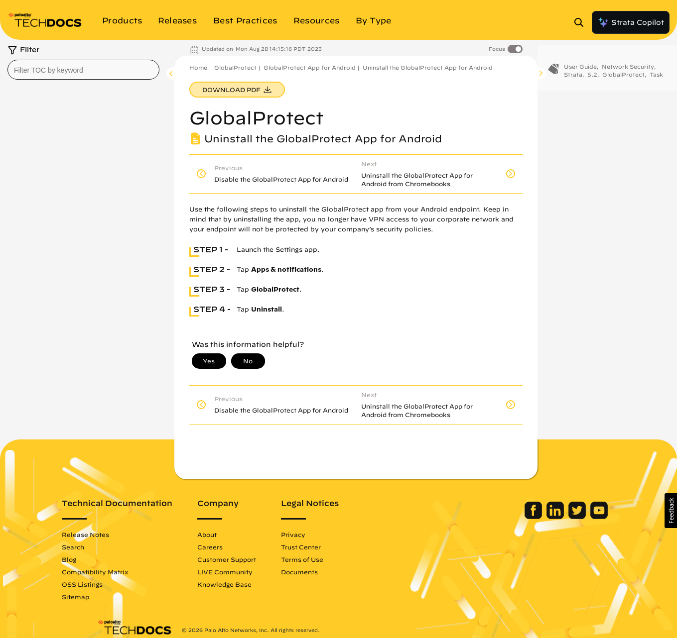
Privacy (328, 534)
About (242, 534)
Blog (104, 559)
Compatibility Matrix (130, 571)
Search (108, 546)
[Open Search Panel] (581, 22)
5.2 (592, 76)
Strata (573, 76)
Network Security (628, 68)
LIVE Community (260, 571)
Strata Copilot (630, 22)
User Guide (580, 68)
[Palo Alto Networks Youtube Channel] (564, 517)
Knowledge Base (260, 584)
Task (656, 76)
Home (198, 67)
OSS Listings (117, 584)
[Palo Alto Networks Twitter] (543, 517)
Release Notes (120, 534)
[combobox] (83, 70)
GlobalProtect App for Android (310, 67)
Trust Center (336, 546)
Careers (245, 546)
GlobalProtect (235, 67)
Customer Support (262, 559)
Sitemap (111, 596)
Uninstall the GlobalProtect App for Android (428, 67)
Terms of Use (337, 559)
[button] (671, 510)
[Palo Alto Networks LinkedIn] (521, 517)
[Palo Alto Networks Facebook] (499, 517)
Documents (334, 571)
